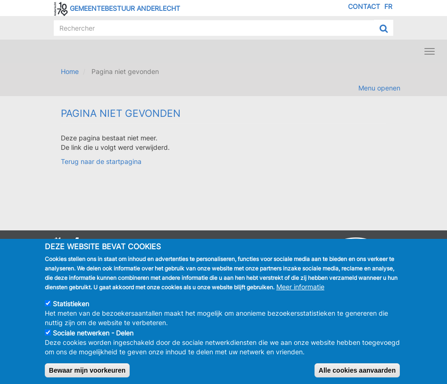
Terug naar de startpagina (101, 161)
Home (70, 71)
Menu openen (379, 88)
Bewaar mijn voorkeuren (87, 376)
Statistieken (71, 309)
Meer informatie (300, 292)
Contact (364, 6)
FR (388, 6)
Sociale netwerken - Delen (93, 339)
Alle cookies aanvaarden (357, 376)
